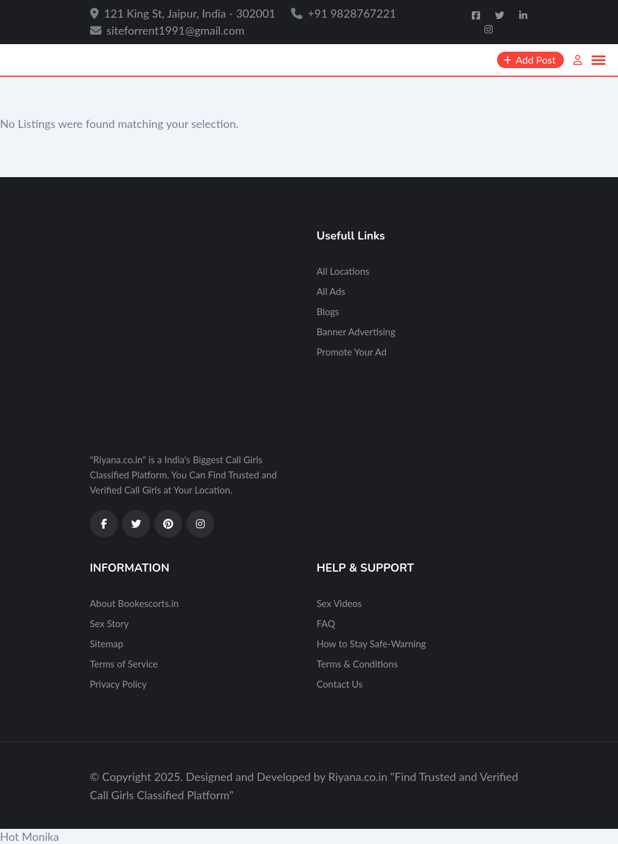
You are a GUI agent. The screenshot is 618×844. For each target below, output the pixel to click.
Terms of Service (124, 663)
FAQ (326, 623)
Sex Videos (339, 603)
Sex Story (109, 623)
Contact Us (340, 684)
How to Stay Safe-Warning (371, 643)
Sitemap (106, 643)
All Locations (343, 271)
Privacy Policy (118, 684)
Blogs (328, 311)
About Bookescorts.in (134, 603)
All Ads (331, 291)
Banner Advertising (356, 331)
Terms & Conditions (357, 663)
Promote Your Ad (352, 351)
